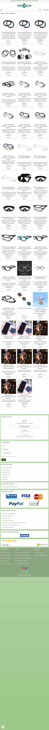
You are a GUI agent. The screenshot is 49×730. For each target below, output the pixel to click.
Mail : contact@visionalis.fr (40, 555)
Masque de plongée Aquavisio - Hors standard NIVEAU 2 (40, 126)
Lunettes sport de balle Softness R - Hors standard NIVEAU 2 (40, 248)
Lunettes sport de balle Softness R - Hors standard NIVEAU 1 (24, 248)
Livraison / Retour (5, 560)
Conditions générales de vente (24, 575)
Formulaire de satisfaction (8, 527)
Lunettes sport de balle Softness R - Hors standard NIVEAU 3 (9, 278)
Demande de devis (6, 518)
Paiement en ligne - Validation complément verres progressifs (8, 366)
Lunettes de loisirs (6, 472)
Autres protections (6, 474)
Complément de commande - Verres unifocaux (40, 338)
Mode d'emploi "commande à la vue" (23, 558)
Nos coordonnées (38, 552)
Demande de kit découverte (8, 520)
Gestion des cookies (24, 573)
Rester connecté (6, 453)
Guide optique (18, 563)
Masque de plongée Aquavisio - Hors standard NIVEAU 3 (8, 157)
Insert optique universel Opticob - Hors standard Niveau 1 (24, 278)
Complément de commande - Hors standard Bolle (24, 396)
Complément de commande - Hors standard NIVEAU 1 (24, 366)
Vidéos (23, 563)
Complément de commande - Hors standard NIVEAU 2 (40, 366)
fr (42, 9)
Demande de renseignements (8, 513)
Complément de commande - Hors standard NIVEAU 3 (8, 396)
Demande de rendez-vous (8, 515)
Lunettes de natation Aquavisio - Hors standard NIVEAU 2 (40, 95)
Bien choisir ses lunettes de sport (22, 552)
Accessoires (5, 479)
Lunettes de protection (7, 467)
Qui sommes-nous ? (5, 552)
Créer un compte (4, 456)
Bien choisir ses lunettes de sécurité (23, 555)
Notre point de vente (5, 555)
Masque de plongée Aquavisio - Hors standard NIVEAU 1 (24, 126)
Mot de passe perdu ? (12, 456)
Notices (27, 563)
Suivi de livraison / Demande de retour (10, 525)
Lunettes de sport (6, 469)
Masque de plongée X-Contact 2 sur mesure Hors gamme (24, 189)
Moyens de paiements (6, 558)
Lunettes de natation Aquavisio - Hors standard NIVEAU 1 (24, 95)
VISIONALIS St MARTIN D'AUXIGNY (9, 486)
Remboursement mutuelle (21, 560)
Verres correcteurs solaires (24, 308)
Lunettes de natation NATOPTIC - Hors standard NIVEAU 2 (9, 95)
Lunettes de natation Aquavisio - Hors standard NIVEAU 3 (8, 126)
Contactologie (5, 476)
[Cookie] (3, 727)
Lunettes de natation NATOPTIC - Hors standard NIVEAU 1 (40, 63)
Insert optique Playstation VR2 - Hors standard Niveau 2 (24, 63)
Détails (9, 43)
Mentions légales (24, 571)
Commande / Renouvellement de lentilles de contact (13, 522)
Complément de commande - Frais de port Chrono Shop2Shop (40, 310)
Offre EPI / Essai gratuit (6, 563)
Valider (3, 459)
